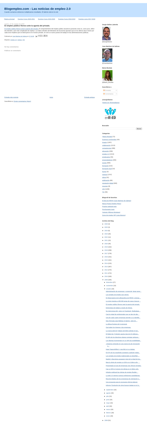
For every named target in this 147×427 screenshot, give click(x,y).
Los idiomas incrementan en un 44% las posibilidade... (123, 340)
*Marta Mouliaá (107, 136)
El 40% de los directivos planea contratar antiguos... (122, 337)
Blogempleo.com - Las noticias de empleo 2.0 (37, 8)
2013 (106, 266)
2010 (106, 276)
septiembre (110, 390)
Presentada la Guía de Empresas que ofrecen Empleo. (123, 365)
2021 (106, 240)
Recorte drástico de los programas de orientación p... (123, 379)
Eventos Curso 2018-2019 (66, 19)
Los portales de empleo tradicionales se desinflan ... (122, 356)
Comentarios (108, 94)
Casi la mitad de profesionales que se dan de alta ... (122, 314)
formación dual (107, 168)
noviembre (109, 285)
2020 (106, 243)
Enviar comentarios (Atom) (22, 101)
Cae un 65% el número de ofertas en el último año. (122, 369)
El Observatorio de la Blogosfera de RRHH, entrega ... (123, 298)
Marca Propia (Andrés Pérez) (111, 203)
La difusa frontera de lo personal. (116, 324)
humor (104, 171)
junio (108, 399)
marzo (108, 409)
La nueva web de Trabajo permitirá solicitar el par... (122, 331)
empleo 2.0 (13, 40)
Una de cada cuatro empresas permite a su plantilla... (123, 317)
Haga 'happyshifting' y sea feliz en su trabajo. (120, 349)
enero (108, 416)
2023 (106, 234)
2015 (106, 260)
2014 (106, 263)
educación (105, 151)
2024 (106, 230)
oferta (104, 177)
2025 (106, 227)
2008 (106, 420)
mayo (108, 403)
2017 (106, 253)
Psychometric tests (108, 209)
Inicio (51, 97)
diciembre (109, 282)
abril (107, 406)
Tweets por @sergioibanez (110, 102)
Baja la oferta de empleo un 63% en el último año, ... (123, 362)
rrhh (23, 40)
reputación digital (107, 183)
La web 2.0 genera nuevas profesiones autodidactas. (123, 375)
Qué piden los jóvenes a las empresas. (118, 327)
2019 (106, 247)
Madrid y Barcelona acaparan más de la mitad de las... (123, 359)
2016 (106, 257)
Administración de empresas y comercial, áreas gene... (123, 291)
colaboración (106, 145)
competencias (106, 148)
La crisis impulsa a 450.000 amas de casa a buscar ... (123, 301)
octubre (108, 289)
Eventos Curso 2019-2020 (46, 19)
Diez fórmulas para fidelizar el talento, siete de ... (121, 321)
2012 (106, 270)
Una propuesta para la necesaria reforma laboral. (122, 382)
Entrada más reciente (11, 97)
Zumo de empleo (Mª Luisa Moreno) (114, 215)
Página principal (9, 19)
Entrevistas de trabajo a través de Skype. (119, 308)
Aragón (104, 142)
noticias (19, 40)
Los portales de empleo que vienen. (117, 294)
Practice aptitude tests (109, 206)
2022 (106, 237)
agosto (108, 393)
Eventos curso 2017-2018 (87, 19)
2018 (106, 250)
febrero (108, 413)
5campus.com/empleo (109, 139)
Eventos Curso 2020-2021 (26, 19)
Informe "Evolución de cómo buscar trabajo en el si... (123, 385)
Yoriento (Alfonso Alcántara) (111, 212)
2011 (106, 273)
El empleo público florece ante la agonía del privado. (21, 29)
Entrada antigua (89, 97)
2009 (106, 280)
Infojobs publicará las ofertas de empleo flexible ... (122, 372)
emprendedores (107, 160)
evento (104, 163)
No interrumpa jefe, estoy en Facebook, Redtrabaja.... (123, 311)
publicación (106, 180)
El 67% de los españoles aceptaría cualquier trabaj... (123, 352)
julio (107, 396)
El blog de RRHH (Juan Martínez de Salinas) (116, 201)
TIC (103, 192)
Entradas (107, 90)
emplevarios (106, 157)
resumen (105, 186)
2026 (106, 224)
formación (105, 166)
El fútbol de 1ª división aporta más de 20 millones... (122, 334)
